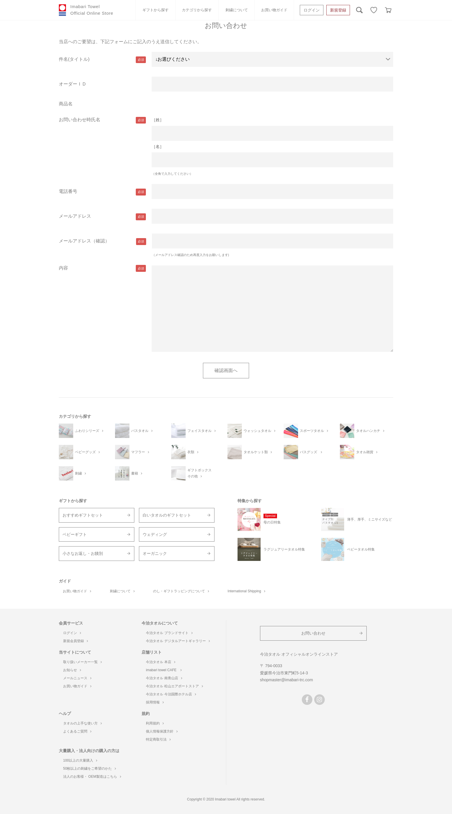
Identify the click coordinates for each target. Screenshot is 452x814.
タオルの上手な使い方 (82, 723)
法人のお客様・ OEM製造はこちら (92, 777)
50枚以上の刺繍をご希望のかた (89, 768)
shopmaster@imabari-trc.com (286, 680)
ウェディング (155, 534)
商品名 (66, 103)
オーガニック (155, 553)
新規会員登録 (75, 641)
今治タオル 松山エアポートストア (174, 686)
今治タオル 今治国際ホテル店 (171, 694)
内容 (63, 267)
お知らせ (72, 670)
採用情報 (155, 702)
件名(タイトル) (74, 59)
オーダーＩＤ (72, 83)
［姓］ (158, 119)
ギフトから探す (155, 10)
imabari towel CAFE (163, 670)
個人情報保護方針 (162, 731)
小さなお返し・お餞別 (83, 553)
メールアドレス (75, 216)
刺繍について (236, 10)
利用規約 (155, 723)
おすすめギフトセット (83, 515)
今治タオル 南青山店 (164, 678)
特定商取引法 (158, 739)
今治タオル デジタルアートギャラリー (178, 641)
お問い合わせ (313, 633)
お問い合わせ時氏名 (79, 119)
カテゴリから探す (197, 10)
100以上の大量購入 (80, 760)
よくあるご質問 (77, 731)
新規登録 (338, 10)
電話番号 (68, 191)
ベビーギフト (75, 534)
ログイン (312, 10)
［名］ (158, 146)
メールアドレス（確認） (84, 240)
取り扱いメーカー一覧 (82, 662)
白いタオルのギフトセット (167, 515)
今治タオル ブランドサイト (169, 633)
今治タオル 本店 (160, 662)
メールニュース (77, 678)
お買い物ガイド (274, 10)
